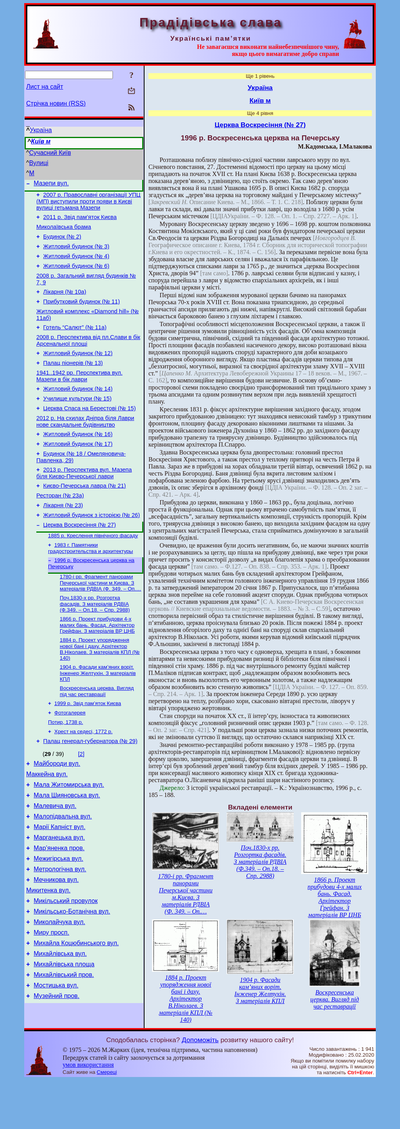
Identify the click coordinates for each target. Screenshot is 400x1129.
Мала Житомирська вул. (69, 834)
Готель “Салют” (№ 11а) (75, 342)
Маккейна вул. (47, 823)
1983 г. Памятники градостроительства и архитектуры (90, 585)
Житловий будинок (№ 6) (76, 275)
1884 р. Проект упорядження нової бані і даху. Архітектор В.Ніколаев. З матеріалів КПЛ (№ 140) (100, 690)
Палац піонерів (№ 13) (73, 382)
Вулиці (38, 163)
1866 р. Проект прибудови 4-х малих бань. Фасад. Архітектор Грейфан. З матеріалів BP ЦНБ (97, 665)
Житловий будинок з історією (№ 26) (91, 549)
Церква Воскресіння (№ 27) (79, 560)
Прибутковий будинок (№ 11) (81, 314)
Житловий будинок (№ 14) (77, 410)
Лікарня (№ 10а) (64, 303)
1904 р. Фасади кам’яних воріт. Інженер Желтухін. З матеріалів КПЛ (98, 714)
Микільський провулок (66, 963)
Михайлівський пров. (64, 1046)
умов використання (88, 1114)
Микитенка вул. (48, 952)
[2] (81, 800)
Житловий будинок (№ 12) (77, 371)
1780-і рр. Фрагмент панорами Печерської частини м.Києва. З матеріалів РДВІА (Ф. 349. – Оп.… (100, 621)
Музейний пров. (56, 1069)
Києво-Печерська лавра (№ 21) (84, 516)
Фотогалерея (70, 756)
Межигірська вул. (58, 917)
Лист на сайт (44, 86)
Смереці (107, 1121)
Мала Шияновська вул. (67, 846)
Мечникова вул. (56, 940)
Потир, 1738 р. (65, 767)
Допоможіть (200, 1089)
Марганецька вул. (59, 893)
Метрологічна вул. (60, 928)
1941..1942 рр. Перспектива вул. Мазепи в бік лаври (79, 395)
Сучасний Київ (50, 152)
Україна (41, 130)
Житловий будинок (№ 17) (77, 471)
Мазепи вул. (51, 184)
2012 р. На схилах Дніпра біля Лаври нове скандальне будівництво (85, 446)
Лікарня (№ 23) (63, 538)
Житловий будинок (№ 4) (76, 264)
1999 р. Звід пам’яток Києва (87, 746)
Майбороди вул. (57, 811)
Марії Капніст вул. (59, 881)
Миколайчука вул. (59, 987)
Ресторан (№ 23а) (60, 527)
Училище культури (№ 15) (77, 421)
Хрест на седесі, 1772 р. (83, 777)
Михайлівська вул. (60, 1022)
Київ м (40, 141)
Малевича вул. (55, 858)
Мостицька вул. (56, 1057)
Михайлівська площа (64, 1034)
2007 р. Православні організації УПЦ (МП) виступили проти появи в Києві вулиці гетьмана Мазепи (88, 203)
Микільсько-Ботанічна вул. (72, 975)
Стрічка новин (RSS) (56, 103)
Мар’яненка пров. (59, 905)
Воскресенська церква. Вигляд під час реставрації (97, 733)
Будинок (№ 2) (62, 242)
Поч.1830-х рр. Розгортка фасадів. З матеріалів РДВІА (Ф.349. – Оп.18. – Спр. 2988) (95, 643)
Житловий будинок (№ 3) (76, 253)
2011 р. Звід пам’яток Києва (80, 220)
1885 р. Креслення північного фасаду (93, 571)
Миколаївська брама (63, 231)
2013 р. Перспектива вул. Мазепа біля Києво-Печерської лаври (84, 502)
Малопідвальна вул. (63, 870)
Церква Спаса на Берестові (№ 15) (89, 432)
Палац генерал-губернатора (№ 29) (90, 787)
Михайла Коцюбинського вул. (76, 1010)
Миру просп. (51, 999)
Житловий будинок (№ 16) (77, 460)
